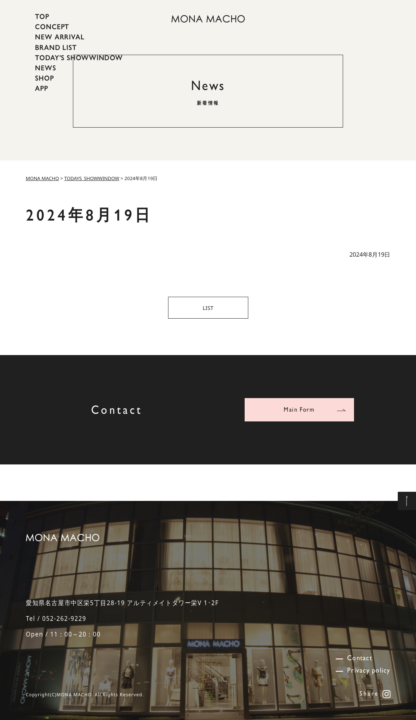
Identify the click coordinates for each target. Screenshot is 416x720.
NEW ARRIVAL (60, 36)
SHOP (44, 78)
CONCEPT (52, 26)
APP (41, 88)
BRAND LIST (56, 47)
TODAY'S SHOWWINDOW (79, 57)
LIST (208, 307)
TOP (42, 16)
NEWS (45, 67)
